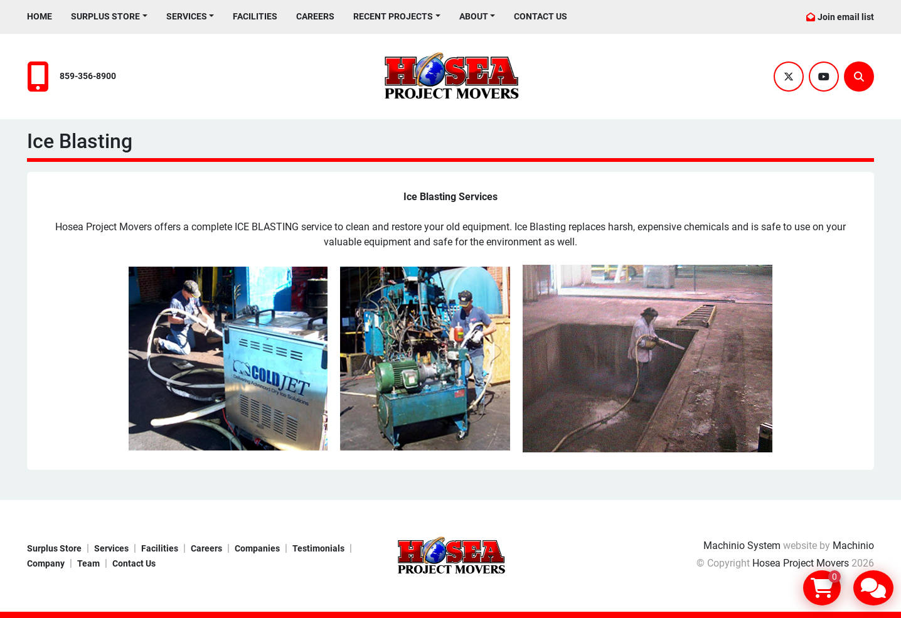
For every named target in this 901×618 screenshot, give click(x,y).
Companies (257, 548)
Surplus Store (105, 16)
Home (39, 16)
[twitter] (789, 76)
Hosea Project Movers (800, 563)
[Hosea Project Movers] (450, 556)
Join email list (846, 17)
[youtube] (824, 76)
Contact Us (540, 16)
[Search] (859, 76)
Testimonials (318, 548)
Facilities (255, 16)
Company (46, 563)
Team (88, 563)
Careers (315, 16)
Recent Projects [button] (393, 16)
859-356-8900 (88, 76)
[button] (109, 16)
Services (186, 16)
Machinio (853, 545)
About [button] (473, 16)
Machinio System (742, 545)
